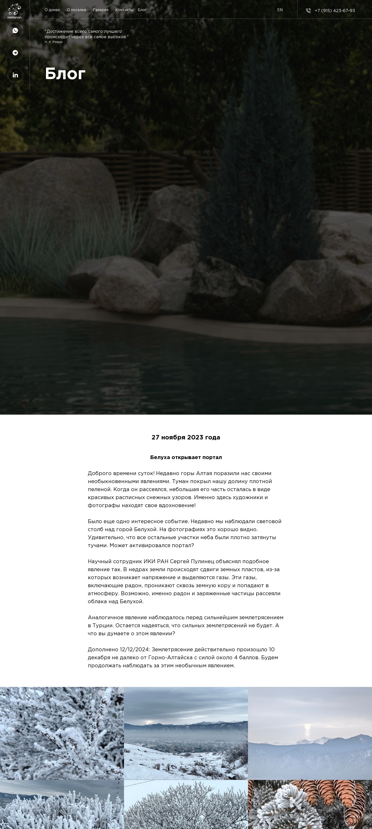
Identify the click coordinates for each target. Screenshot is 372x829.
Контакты (124, 10)
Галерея (101, 10)
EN (280, 10)
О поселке (76, 10)
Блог (142, 10)
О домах (52, 10)
